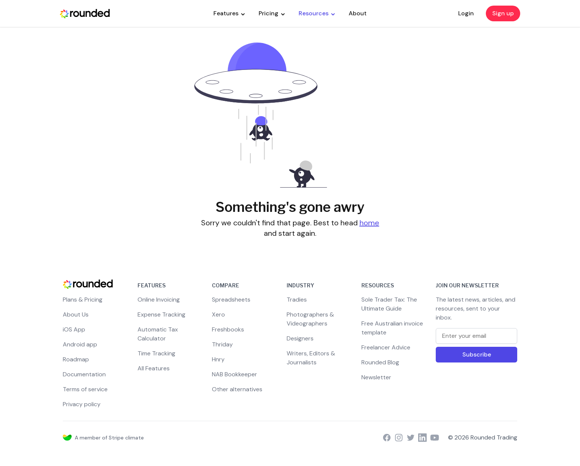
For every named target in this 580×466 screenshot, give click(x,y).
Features (229, 13)
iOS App (74, 329)
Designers (300, 338)
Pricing (272, 13)
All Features (154, 368)
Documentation (84, 374)
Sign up (503, 13)
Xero (218, 314)
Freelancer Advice (385, 347)
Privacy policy (82, 404)
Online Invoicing (159, 299)
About (358, 13)
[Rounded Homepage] (85, 14)
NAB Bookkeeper (234, 374)
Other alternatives (237, 389)
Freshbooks (228, 329)
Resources (317, 13)
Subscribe (476, 354)
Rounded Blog (380, 362)
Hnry (218, 359)
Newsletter (376, 377)
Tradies (297, 299)
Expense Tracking (161, 314)
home (369, 223)
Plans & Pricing (82, 299)
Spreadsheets (231, 299)
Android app (80, 344)
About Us (76, 314)
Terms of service (85, 389)
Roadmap (76, 359)
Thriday (222, 344)
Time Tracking (156, 353)
